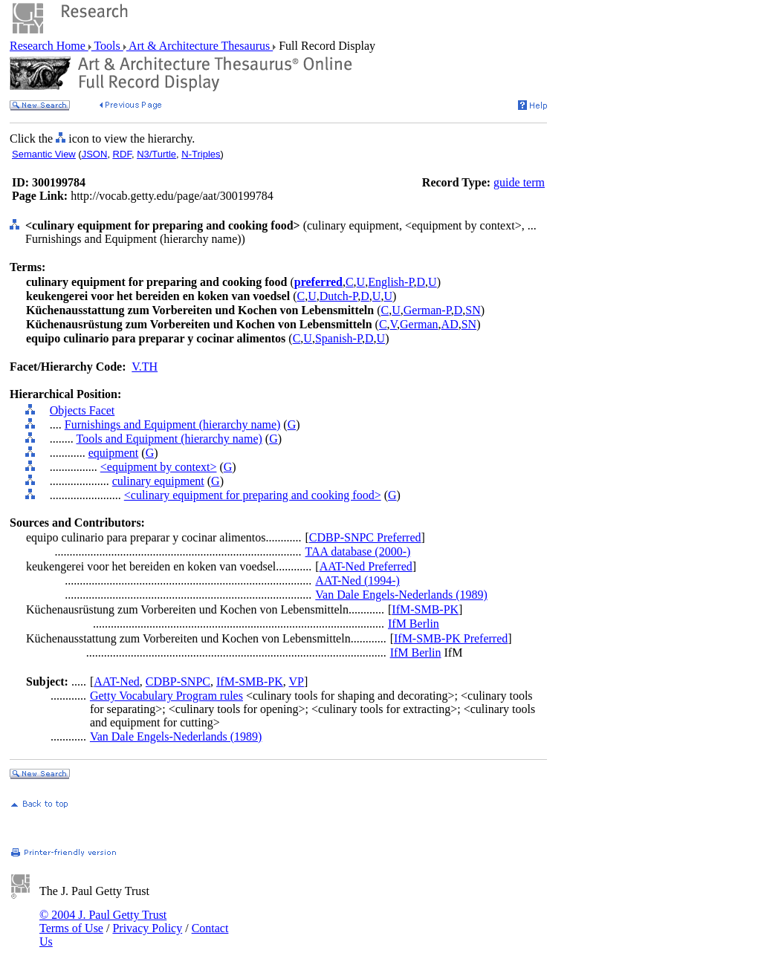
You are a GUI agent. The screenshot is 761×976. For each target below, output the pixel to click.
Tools (107, 45)
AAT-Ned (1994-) (357, 580)
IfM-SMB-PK (425, 609)
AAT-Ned (117, 681)
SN (472, 310)
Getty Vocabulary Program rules (166, 695)
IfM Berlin (413, 623)
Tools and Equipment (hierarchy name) (169, 438)
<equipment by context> (158, 467)
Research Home (49, 45)
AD (450, 324)
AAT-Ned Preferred (366, 566)
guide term (519, 182)
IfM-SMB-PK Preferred (451, 638)
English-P (390, 282)
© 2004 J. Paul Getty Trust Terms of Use (102, 921)
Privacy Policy (147, 928)
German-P (427, 310)
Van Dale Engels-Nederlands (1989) (401, 594)
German (419, 324)
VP (296, 681)
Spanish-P (338, 338)
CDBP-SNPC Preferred (365, 537)
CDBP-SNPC (178, 681)
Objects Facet (82, 410)
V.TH (145, 366)
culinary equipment (158, 481)
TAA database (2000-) (358, 551)
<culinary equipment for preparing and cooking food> (252, 495)
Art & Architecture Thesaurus (199, 45)
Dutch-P (339, 296)
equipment (113, 452)
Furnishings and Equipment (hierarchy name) (173, 424)
